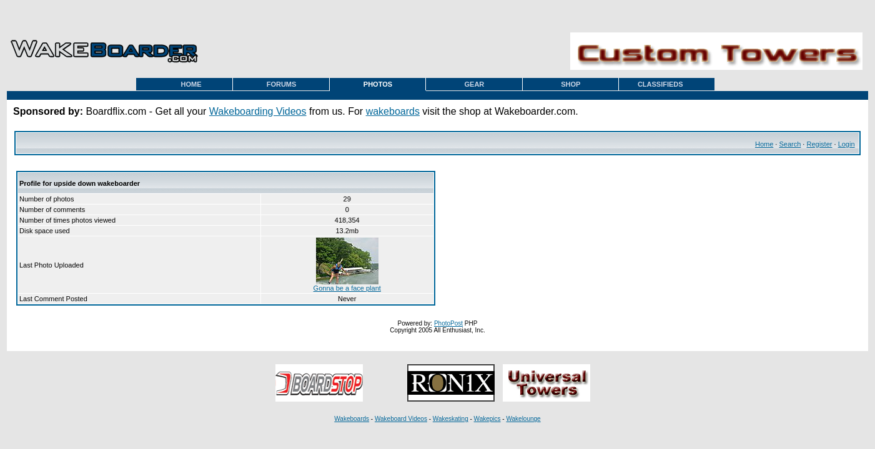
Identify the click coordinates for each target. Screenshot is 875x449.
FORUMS (282, 84)
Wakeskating (450, 418)
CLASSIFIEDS (660, 84)
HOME (191, 84)
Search (790, 144)
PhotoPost (448, 323)
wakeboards (393, 111)
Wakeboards (351, 418)
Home (764, 144)
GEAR (474, 84)
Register (819, 144)
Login (846, 144)
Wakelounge (523, 418)
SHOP (570, 84)
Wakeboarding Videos (258, 111)
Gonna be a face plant (347, 285)
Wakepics (487, 418)
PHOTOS (377, 84)
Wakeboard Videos (401, 418)
